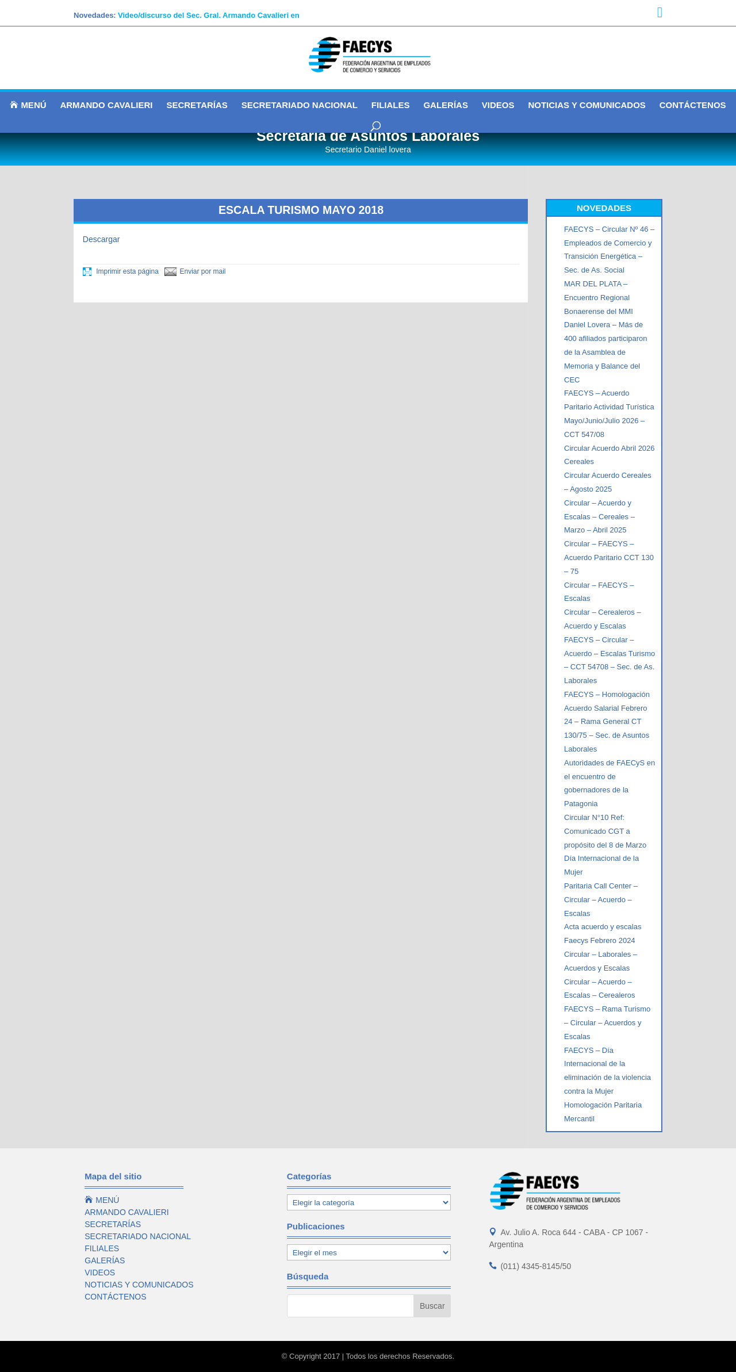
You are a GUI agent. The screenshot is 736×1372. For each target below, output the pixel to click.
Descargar (101, 239)
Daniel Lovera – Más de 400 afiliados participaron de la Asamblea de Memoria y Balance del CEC (605, 352)
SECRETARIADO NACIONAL (299, 105)
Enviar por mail (195, 271)
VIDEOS (498, 105)
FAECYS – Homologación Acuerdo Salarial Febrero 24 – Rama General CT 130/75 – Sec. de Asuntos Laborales (607, 721)
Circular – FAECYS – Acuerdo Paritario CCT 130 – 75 (609, 557)
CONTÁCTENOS (693, 105)
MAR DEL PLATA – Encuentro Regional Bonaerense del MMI (598, 297)
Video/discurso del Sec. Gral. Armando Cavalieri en (209, 15)
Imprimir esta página (121, 271)
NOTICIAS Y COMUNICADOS (586, 105)
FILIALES (390, 105)
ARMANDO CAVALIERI (106, 105)
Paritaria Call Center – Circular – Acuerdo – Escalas (601, 900)
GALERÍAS (445, 105)
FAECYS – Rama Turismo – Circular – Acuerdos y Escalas (607, 1023)
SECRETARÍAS (196, 105)
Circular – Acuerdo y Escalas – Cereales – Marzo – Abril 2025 (599, 517)
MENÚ (28, 105)
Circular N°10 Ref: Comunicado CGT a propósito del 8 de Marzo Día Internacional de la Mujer (605, 844)
